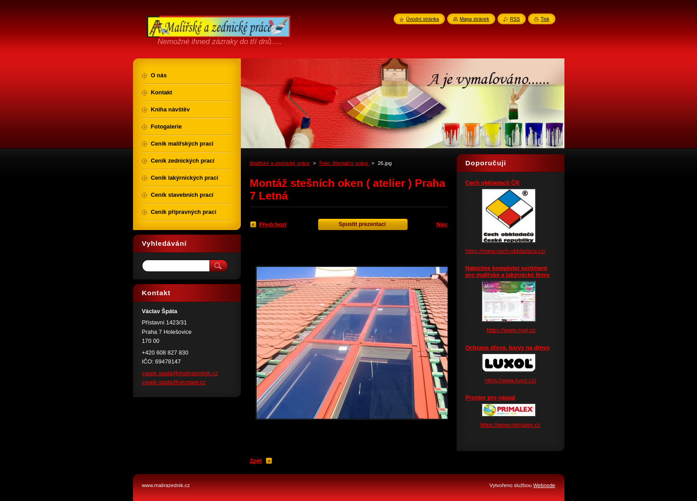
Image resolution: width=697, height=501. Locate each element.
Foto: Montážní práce (344, 163)
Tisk (545, 19)
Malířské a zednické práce (280, 163)
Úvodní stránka (422, 19)
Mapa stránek (474, 19)
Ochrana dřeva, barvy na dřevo (508, 347)
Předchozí (273, 224)
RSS (515, 19)
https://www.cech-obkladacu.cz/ (506, 251)
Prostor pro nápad (490, 397)
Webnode (544, 485)
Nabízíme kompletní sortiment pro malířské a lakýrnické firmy (508, 271)
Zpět (256, 460)
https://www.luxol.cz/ (510, 380)
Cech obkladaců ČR (492, 182)
